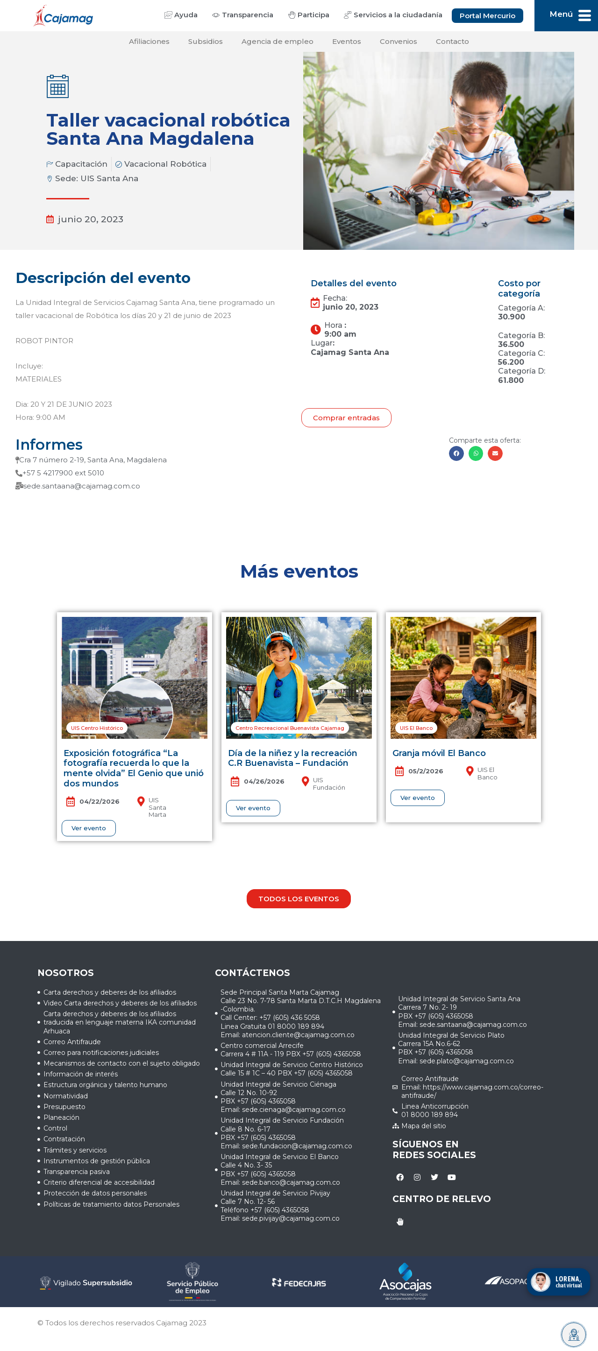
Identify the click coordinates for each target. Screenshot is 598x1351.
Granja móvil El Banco (439, 753)
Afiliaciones (149, 41)
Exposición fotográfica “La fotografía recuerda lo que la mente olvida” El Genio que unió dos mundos (134, 768)
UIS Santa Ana (109, 178)
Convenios (398, 41)
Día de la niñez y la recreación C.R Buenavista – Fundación (292, 758)
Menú (561, 14)
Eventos (346, 41)
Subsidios (205, 41)
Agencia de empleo (277, 41)
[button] (456, 453)
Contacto (452, 41)
